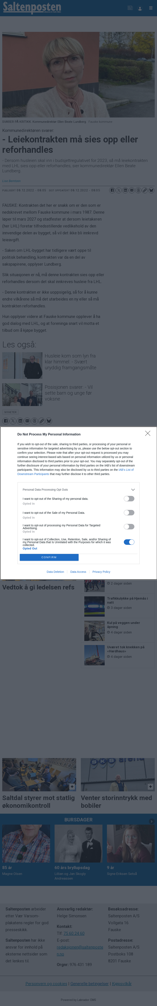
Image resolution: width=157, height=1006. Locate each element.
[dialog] (78, 503)
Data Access (78, 571)
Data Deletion (55, 571)
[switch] (129, 498)
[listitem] (78, 490)
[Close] (149, 434)
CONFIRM (49, 557)
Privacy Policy (101, 571)
